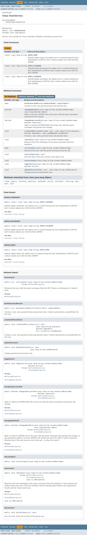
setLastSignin (30, 160)
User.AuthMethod (50, 133)
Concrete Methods (46, 96)
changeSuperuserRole (33, 120)
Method (30, 9)
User (7, 103)
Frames (27, 6)
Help (46, 2)
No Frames (36, 6)
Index (41, 2)
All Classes (48, 6)
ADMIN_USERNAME (34, 76)
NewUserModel (50, 103)
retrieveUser (30, 148)
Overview (4, 2)
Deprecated (33, 2)
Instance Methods (26, 96)
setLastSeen (29, 154)
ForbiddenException (37, 370)
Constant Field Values (14, 214)
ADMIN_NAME (32, 55)
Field (17, 9)
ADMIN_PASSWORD (34, 66)
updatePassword (31, 170)
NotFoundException (36, 284)
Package (12, 2)
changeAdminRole (31, 110)
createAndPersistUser (34, 131)
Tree (25, 2)
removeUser (29, 140)
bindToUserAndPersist (34, 103)
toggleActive (30, 164)
